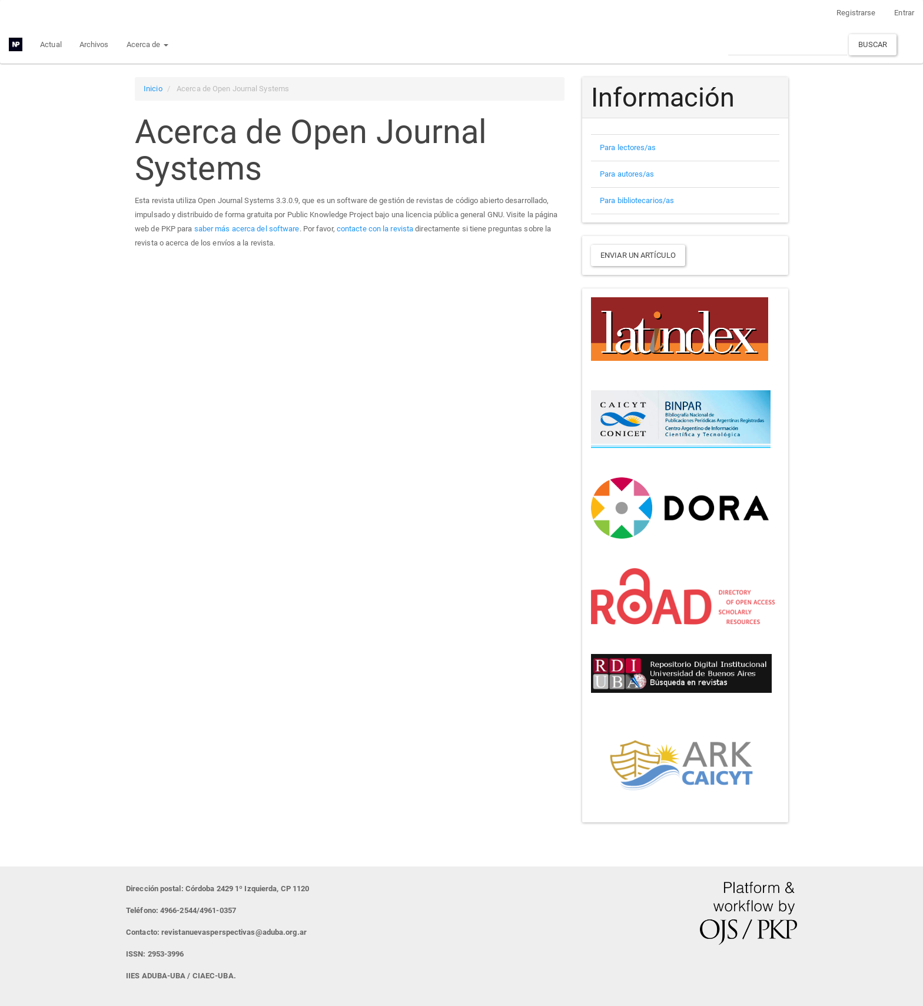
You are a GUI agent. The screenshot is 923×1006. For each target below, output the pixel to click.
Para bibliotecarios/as (637, 200)
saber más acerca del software (247, 228)
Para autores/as (627, 174)
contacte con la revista (375, 228)
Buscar (872, 44)
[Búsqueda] (787, 44)
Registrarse (855, 12)
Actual (51, 44)
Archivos (94, 44)
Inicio (153, 88)
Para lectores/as (628, 147)
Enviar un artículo (638, 255)
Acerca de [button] (147, 44)
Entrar (904, 12)
